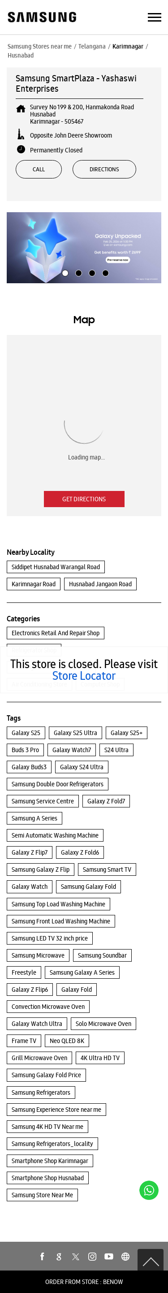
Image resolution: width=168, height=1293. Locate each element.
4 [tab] (104, 272)
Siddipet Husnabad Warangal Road (56, 567)
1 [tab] (64, 272)
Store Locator (84, 675)
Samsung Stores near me (40, 46)
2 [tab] (77, 272)
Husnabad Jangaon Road (100, 584)
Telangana (92, 46)
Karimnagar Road (34, 584)
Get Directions (84, 499)
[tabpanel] (84, 247)
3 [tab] (91, 272)
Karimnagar (127, 46)
